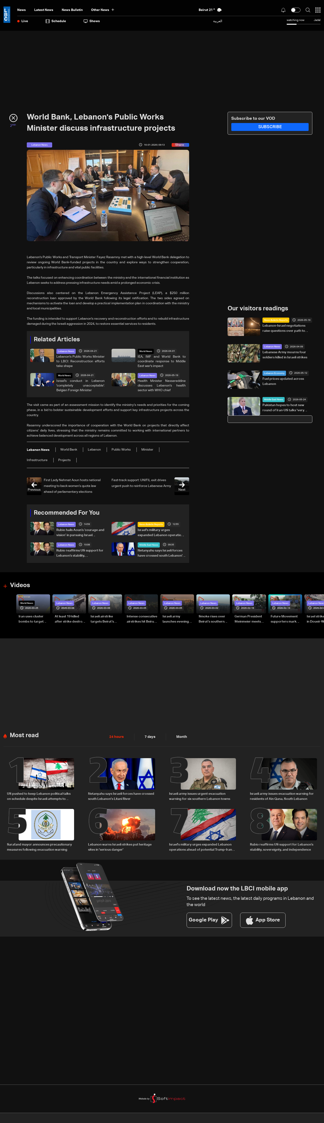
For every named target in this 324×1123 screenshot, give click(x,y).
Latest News (43, 10)
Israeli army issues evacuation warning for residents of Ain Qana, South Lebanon (282, 795)
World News (145, 351)
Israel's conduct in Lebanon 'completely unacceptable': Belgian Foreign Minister (80, 385)
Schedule (56, 21)
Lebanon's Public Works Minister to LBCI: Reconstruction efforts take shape (80, 361)
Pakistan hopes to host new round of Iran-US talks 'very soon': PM (283, 408)
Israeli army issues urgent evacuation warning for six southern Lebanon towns (199, 795)
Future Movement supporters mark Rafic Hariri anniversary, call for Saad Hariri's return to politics (285, 619)
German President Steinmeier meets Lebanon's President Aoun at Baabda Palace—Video (250, 619)
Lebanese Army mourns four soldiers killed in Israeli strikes (285, 355)
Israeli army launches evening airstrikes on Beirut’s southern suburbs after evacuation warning (178, 619)
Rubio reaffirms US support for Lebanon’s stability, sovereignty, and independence (80, 553)
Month (180, 736)
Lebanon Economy (274, 373)
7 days (149, 736)
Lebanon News (66, 351)
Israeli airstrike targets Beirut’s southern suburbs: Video (104, 619)
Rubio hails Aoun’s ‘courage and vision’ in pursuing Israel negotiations (80, 533)
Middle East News (148, 545)
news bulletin (72, 10)
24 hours (116, 736)
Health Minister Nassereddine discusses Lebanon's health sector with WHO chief (162, 385)
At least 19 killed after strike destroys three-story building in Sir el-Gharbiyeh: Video (70, 619)
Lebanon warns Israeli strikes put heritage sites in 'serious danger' (120, 846)
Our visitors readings (258, 309)
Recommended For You (66, 513)
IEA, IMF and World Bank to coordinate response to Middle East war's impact (162, 361)
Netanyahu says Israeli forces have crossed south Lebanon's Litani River (161, 553)
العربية (217, 21)
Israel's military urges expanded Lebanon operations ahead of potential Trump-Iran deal (161, 533)
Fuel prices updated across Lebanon (283, 381)
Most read (24, 735)
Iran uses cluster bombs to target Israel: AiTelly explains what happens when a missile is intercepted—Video (34, 619)
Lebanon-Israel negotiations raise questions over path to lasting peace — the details (284, 328)
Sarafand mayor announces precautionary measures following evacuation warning (39, 846)
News (21, 10)
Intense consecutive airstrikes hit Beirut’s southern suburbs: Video (142, 619)
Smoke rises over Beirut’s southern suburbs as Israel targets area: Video (213, 619)
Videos (20, 585)
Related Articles (57, 340)
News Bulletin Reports (151, 524)
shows (92, 21)
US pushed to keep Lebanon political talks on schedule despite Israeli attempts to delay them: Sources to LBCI (39, 796)
